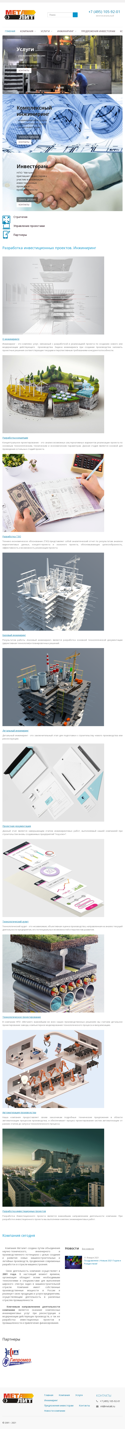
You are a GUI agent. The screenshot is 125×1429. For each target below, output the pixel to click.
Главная (10, 31)
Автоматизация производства (19, 1112)
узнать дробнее (27, 199)
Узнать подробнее (29, 65)
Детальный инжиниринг (15, 730)
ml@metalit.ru (107, 1406)
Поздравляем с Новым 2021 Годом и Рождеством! (102, 1262)
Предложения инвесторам (98, 31)
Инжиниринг (66, 31)
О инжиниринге (10, 339)
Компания (28, 31)
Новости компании (54, 1410)
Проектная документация (16, 826)
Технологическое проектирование (21, 1017)
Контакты (24, 142)
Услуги (46, 31)
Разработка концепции (15, 437)
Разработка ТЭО (11, 536)
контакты (24, 70)
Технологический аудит (15, 921)
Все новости (88, 1248)
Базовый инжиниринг (14, 635)
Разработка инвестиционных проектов (24, 1211)
